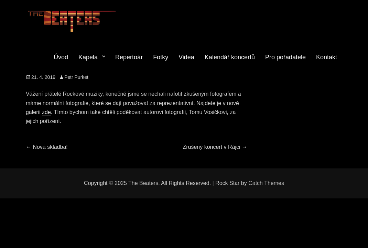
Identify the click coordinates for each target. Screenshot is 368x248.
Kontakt (326, 57)
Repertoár (129, 57)
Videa (186, 57)
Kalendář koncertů (230, 57)
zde (46, 112)
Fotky (160, 57)
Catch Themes (266, 183)
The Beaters (143, 183)
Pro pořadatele (285, 57)
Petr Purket (76, 77)
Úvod (61, 57)
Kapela (88, 57)
